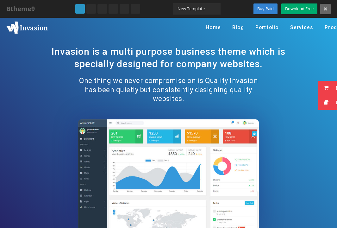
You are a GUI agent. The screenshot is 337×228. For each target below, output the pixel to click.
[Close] (325, 9)
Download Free (299, 8)
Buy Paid (265, 8)
